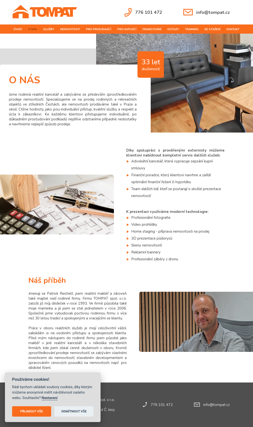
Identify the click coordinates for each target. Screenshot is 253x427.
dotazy (173, 29)
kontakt (233, 29)
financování (152, 29)
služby (48, 29)
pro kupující (126, 29)
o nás (32, 29)
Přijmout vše (31, 411)
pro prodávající (98, 29)
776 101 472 (143, 12)
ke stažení (212, 29)
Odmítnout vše (74, 411)
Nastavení (50, 398)
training (191, 29)
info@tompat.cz (206, 12)
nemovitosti (70, 29)
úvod (18, 29)
